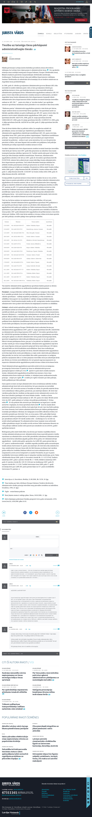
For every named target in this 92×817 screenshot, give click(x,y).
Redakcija (66, 791)
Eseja (3, 734)
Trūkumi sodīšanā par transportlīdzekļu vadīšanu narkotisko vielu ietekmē (13, 706)
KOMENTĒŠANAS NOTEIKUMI (16, 559)
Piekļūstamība (68, 799)
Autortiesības (67, 797)
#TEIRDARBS (68, 33)
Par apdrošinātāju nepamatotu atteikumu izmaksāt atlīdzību (15, 691)
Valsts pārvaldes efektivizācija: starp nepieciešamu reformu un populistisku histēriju (15, 738)
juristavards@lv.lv (15, 799)
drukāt (57, 516)
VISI (32, 662)
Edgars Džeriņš (14, 59)
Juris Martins (75, 125)
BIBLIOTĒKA (58, 33)
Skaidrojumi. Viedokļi (29, 41)
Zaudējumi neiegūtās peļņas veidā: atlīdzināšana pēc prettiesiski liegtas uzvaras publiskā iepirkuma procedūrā (81, 103)
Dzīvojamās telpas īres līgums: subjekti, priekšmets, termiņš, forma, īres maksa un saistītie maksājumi (45, 757)
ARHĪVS (85, 33)
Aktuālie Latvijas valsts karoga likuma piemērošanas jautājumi (15, 727)
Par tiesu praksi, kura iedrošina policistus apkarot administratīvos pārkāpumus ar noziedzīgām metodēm (46, 676)
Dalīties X (30, 512)
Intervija (35, 723)
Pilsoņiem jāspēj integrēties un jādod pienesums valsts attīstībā (46, 728)
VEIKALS (49, 33)
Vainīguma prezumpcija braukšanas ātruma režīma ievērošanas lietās (44, 692)
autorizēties (80, 1)
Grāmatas (45, 797)
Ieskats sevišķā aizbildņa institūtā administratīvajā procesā (80, 118)
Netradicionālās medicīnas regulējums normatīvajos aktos (80, 65)
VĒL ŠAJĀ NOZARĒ (70, 91)
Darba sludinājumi (48, 795)
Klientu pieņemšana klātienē (11, 795)
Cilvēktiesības (77, 147)
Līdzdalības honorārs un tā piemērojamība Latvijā (81, 52)
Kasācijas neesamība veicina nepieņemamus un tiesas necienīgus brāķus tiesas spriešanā (14, 676)
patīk (3, 516)
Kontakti (66, 800)
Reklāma (45, 793)
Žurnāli (44, 791)
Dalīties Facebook (25, 512)
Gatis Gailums (75, 95)
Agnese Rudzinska (76, 47)
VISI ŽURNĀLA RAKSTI (31, 521)
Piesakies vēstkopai (77, 183)
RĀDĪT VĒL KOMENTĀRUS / (31, 653)
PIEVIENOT (49, 555)
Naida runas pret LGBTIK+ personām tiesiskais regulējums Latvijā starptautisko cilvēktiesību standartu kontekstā (80, 132)
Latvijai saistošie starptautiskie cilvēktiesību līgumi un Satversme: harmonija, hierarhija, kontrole (45, 742)
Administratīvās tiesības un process (77, 143)
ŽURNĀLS (41, 33)
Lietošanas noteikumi (70, 795)
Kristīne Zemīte (76, 112)
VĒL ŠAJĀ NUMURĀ (70, 42)
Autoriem (66, 793)
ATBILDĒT (55, 565)
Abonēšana (45, 789)
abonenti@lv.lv (18, 789)
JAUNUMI (78, 33)
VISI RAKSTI (77, 83)
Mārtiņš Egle (14, 685)
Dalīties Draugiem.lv (36, 512)
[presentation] (50, 550)
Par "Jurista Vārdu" (69, 789)
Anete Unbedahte (76, 59)
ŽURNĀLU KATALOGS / (75, 155)
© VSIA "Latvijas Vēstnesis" (51, 807)
